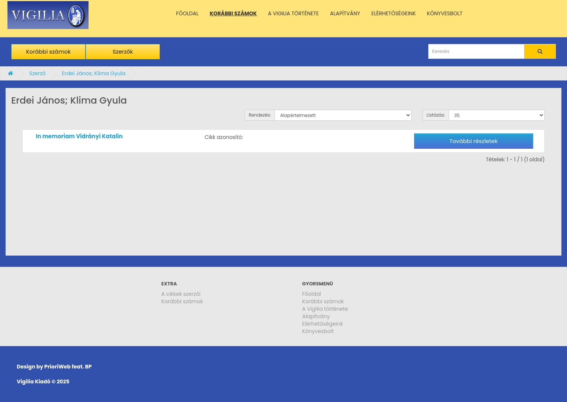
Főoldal (311, 294)
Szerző (37, 73)
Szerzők (123, 52)
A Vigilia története (325, 309)
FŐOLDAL (187, 13)
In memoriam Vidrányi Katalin (79, 136)
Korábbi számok (48, 52)
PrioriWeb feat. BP (68, 366)
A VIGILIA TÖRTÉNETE (293, 13)
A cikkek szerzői (181, 294)
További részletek (473, 141)
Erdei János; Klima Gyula (93, 73)
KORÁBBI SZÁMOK (233, 13)
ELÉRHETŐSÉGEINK (393, 13)
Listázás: (436, 115)
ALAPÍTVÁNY (345, 13)
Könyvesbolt (318, 331)
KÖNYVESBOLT (444, 13)
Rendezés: (260, 115)
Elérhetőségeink (322, 323)
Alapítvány (316, 316)
